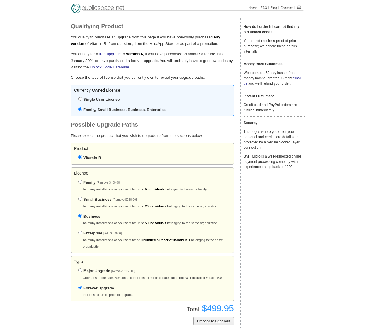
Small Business (107, 199)
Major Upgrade (106, 271)
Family (99, 182)
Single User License (99, 99)
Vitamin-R (89, 157)
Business (89, 216)
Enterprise (100, 233)
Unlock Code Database (109, 67)
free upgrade (110, 54)
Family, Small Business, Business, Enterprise (122, 110)
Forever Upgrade (96, 288)
